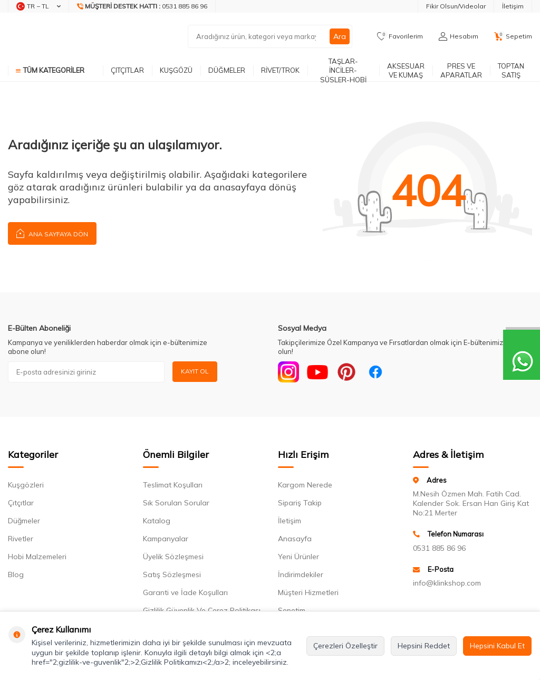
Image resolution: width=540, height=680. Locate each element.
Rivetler (20, 538)
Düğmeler (24, 520)
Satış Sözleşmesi (172, 574)
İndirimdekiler (300, 574)
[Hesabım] (458, 36)
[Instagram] (288, 371)
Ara (339, 36)
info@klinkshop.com (447, 583)
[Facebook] (375, 371)
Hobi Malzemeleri (37, 556)
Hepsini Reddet (424, 645)
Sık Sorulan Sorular (176, 502)
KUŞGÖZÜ (176, 70)
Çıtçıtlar (21, 502)
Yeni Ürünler (298, 556)
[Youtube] (317, 371)
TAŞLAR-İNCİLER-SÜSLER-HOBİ (343, 70)
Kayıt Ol (195, 371)
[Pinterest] (346, 371)
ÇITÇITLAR (127, 70)
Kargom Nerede (305, 485)
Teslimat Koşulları (172, 485)
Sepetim (291, 610)
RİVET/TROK (280, 70)
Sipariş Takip (300, 502)
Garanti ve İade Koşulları (185, 592)
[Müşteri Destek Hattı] (142, 6)
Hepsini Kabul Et (497, 645)
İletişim (513, 6)
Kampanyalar (165, 538)
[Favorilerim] (400, 36)
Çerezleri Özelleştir (345, 645)
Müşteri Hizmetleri (308, 592)
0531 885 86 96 (439, 548)
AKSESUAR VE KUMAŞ (406, 70)
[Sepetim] (513, 36)
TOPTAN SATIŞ (511, 70)
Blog (16, 574)
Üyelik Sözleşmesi (173, 556)
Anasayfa (295, 538)
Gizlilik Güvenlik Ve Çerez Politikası (202, 610)
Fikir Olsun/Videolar (456, 6)
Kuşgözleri (26, 485)
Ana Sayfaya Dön (52, 233)
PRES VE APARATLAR (461, 70)
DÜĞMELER (226, 70)
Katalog (156, 520)
